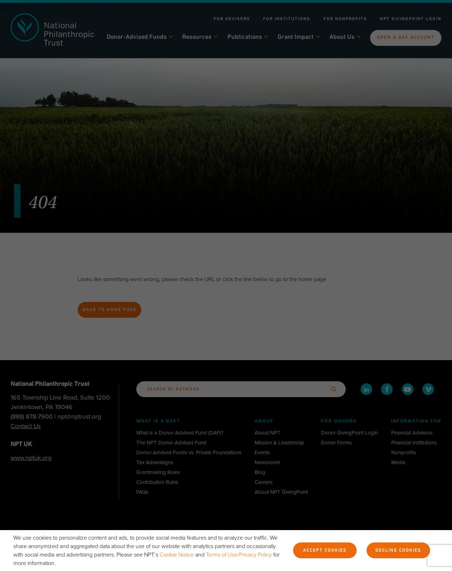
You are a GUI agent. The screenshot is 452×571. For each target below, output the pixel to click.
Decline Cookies (397, 551)
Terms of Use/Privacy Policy (240, 554)
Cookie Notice (177, 554)
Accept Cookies (323, 551)
